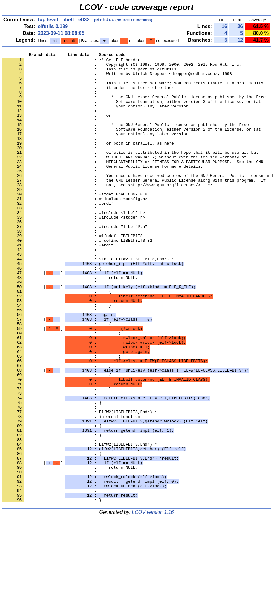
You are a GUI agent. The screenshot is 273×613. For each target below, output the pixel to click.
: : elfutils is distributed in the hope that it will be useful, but (130, 172)
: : (50, 83)
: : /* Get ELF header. (72, 61)
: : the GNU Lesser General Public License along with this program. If (134, 206)
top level (48, 19)
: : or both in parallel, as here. (89, 161)
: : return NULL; (70, 322)
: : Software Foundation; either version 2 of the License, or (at (131, 145)
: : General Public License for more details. (102, 189)
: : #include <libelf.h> (73, 245)
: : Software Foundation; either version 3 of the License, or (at (131, 111)
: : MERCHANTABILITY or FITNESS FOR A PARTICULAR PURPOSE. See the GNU (132, 184)
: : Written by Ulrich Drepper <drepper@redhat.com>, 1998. (118, 78)
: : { (52, 311)
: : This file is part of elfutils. (90, 72)
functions (142, 20)
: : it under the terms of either (88, 95)
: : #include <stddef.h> (73, 250)
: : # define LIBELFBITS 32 (77, 278)
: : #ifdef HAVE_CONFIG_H (74, 222)
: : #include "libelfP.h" (74, 261)
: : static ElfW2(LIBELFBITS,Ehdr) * (88, 300)
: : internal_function (71, 489)
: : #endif (58, 234)
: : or (56, 128)
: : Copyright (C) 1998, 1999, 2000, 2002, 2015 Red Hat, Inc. (121, 67)
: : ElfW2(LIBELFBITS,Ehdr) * (79, 484)
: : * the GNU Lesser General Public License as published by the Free (134, 106)
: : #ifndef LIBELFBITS (72, 272)
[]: (72, 317)
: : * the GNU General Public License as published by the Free (125, 139)
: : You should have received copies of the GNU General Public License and (137, 200)
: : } (56, 356)
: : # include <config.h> (74, 228)
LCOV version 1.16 (153, 602)
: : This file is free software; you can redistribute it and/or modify (132, 89)
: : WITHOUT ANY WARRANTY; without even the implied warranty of (124, 178)
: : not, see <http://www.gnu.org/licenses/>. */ (107, 211)
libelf (68, 19)
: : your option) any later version (95, 117)
